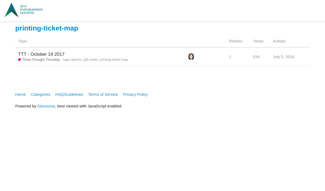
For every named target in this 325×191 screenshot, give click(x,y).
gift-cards (91, 60)
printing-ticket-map (113, 60)
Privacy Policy (135, 94)
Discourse (46, 106)
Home (20, 94)
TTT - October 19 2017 (41, 54)
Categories (40, 94)
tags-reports (72, 60)
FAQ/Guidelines (69, 94)
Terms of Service (103, 94)
